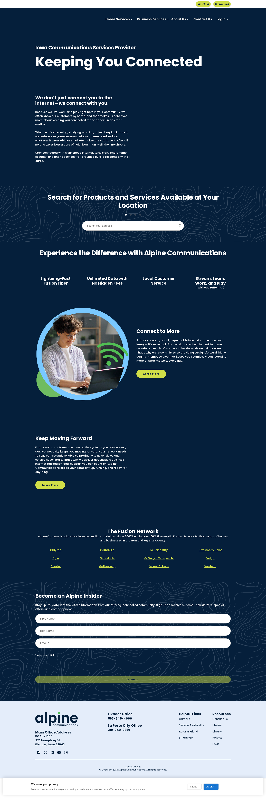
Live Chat (203, 4)
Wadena (210, 586)
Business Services (153, 19)
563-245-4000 (120, 738)
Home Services (119, 19)
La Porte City (159, 570)
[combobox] (130, 226)
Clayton (55, 570)
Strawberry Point (210, 570)
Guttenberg (107, 586)
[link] (38, 772)
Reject (194, 787)
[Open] (180, 225)
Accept (211, 787)
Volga (210, 578)
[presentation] (61, 686)
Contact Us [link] (203, 19)
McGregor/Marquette (159, 578)
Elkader (56, 586)
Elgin (55, 578)
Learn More (151, 393)
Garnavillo (107, 570)
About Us (179, 19)
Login (222, 19)
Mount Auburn (159, 586)
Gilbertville (107, 578)
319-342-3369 (119, 750)
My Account (222, 4)
